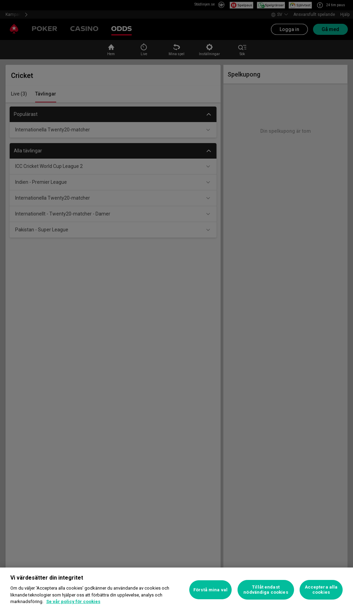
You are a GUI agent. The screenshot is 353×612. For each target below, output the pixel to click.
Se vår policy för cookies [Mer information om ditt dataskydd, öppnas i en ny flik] (73, 601)
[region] (176, 590)
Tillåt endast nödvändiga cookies (265, 589)
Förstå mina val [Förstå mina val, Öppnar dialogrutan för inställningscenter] (210, 589)
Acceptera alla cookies (321, 589)
